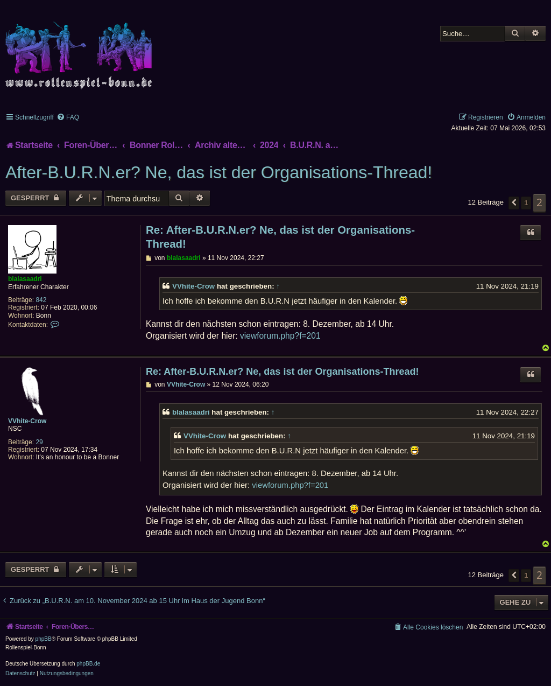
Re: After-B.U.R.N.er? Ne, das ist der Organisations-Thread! (280, 237)
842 (41, 300)
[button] (513, 203)
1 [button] (526, 203)
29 (39, 442)
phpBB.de (88, 664)
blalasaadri (25, 279)
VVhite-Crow (193, 286)
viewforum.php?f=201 (280, 335)
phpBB (44, 639)
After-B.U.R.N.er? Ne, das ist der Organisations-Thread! (218, 172)
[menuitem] (67, 117)
